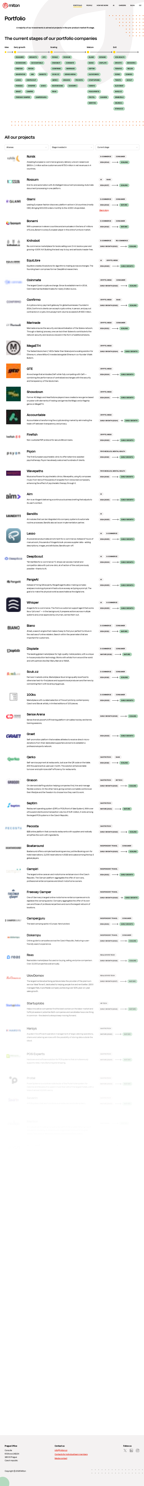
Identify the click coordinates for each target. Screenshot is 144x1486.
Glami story (104, 210)
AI (113, 5)
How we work (102, 5)
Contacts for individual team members (71, 1454)
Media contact (61, 1458)
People (89, 5)
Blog (132, 5)
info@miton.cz (61, 1450)
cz (140, 5)
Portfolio (77, 5)
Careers (122, 5)
